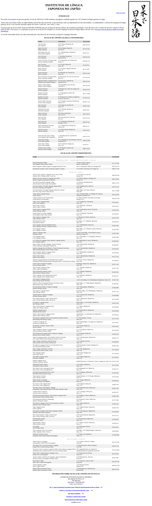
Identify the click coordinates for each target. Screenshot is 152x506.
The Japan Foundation (74, 493)
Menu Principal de (76, 499)
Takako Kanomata (120, 13)
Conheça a (74, 490)
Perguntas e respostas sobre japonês (76, 496)
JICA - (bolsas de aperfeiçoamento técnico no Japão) (74, 487)
